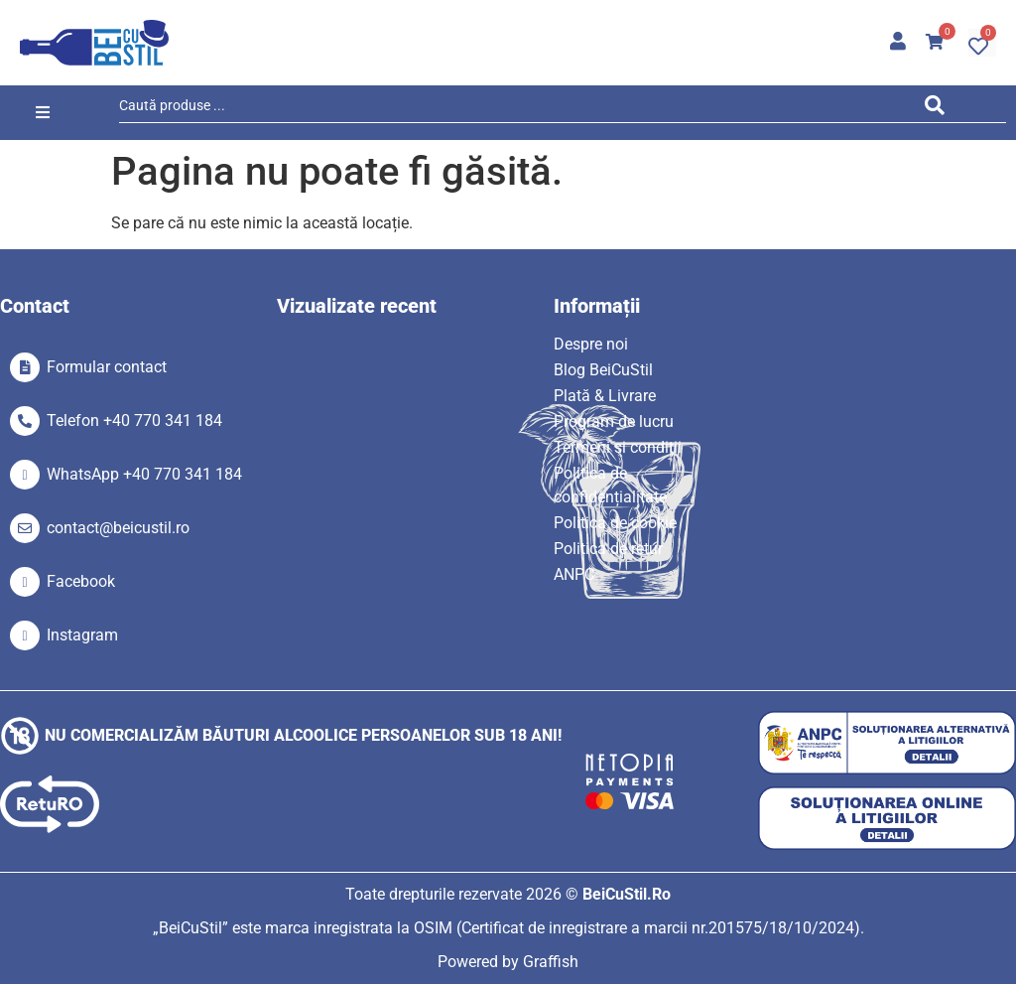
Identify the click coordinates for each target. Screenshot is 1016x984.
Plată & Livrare (605, 395)
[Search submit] (939, 108)
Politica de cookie (615, 522)
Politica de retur (608, 548)
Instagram (82, 635)
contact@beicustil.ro (118, 527)
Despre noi (591, 344)
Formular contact (107, 366)
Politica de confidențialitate (610, 485)
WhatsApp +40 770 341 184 (144, 474)
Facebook (81, 581)
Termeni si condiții (618, 447)
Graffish (550, 961)
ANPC (574, 574)
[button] (42, 112)
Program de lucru (614, 421)
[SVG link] (94, 43)
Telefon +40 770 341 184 (134, 420)
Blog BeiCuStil (603, 369)
